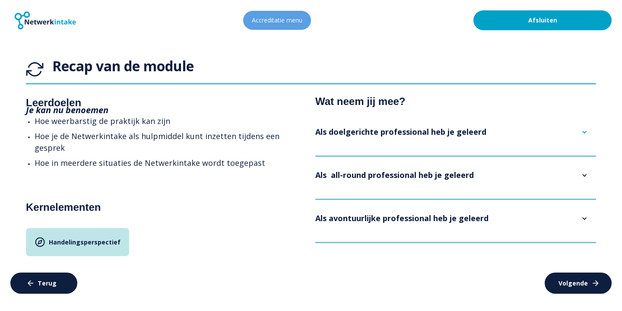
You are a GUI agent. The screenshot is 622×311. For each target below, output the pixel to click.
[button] (455, 132)
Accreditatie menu (277, 20)
